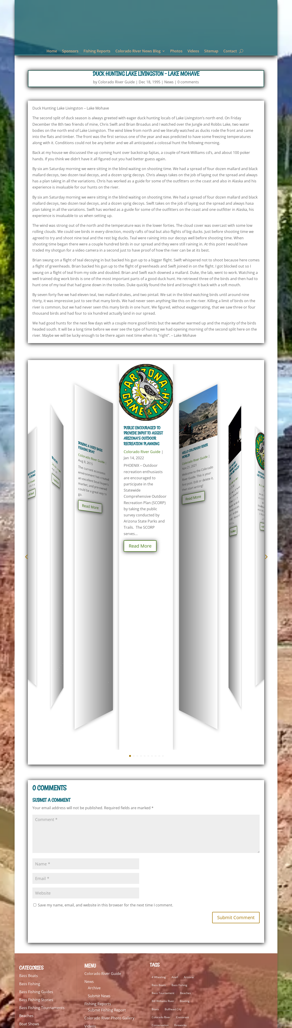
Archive (94, 795)
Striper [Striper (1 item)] (177, 961)
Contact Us (93, 841)
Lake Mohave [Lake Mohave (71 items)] (160, 889)
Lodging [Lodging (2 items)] (184, 913)
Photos (176, 51)
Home (52, 51)
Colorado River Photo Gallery (109, 825)
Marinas (26, 935)
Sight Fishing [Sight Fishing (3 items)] (160, 945)
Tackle (24, 983)
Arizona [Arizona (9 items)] (189, 785)
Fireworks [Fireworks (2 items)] (180, 833)
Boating (25, 839)
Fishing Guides (31, 871)
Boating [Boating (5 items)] (185, 809)
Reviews (26, 975)
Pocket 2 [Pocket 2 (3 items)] (179, 929)
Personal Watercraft (36, 959)
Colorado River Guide (116, 83)
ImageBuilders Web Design (70, 1021)
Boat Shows (29, 831)
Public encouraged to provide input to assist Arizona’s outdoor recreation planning (143, 436)
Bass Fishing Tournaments (42, 815)
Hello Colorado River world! (195, 436)
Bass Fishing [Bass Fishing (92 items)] (179, 793)
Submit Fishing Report (107, 817)
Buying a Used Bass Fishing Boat (90, 435)
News (169, 83)
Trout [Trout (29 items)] (170, 969)
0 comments (188, 83)
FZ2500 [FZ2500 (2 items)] (180, 849)
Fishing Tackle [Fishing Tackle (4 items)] (160, 849)
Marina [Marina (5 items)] (192, 921)
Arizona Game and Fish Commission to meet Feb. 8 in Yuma (263, 443)
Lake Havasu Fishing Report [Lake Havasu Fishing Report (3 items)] (169, 873)
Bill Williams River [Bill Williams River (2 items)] (163, 809)
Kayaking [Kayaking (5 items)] (157, 865)
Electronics (28, 863)
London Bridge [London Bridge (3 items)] (161, 921)
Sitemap (211, 51)
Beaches (26, 823)
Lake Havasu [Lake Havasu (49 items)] (177, 865)
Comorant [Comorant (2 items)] (182, 825)
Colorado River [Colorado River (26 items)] (161, 825)
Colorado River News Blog (138, 51)
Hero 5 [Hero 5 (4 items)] (156, 857)
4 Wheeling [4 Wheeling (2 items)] (159, 785)
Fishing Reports (96, 51)
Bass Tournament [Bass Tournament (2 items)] (163, 801)
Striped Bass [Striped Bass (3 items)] (160, 961)
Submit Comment (236, 725)
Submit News (99, 803)
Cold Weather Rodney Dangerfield (30, 442)
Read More (31, 461)
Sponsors (70, 51)
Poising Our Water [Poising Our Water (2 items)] (163, 937)
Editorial (26, 855)
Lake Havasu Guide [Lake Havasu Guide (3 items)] (164, 881)
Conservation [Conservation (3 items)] (160, 833)
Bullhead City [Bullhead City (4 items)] (173, 817)
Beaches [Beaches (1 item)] (185, 801)
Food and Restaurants (38, 903)
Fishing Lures (30, 879)
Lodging (26, 927)
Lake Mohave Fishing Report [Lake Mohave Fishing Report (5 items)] (169, 897)
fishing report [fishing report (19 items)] (181, 841)
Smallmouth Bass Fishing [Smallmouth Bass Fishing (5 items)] (167, 953)
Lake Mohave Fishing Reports (44, 919)
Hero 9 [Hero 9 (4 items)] (184, 857)
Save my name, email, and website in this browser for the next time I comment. (105, 712)
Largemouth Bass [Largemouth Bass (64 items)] (163, 905)
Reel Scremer (55, 436)
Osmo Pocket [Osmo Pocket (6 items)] (160, 929)
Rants (24, 967)
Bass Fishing (29, 791)
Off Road (26, 951)
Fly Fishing (28, 895)
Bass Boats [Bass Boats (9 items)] (159, 793)
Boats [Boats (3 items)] (155, 817)
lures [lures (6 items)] (179, 921)
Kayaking (26, 911)
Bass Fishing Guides (36, 799)
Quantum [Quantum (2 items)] (186, 937)
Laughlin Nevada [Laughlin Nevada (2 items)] (162, 913)
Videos (193, 51)
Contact (230, 51)
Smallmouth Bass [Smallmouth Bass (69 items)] (184, 945)
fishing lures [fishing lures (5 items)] (159, 841)
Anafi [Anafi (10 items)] (175, 785)
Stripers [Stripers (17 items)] (157, 969)
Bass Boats (28, 783)
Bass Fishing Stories (36, 807)
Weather (26, 999)
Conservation (30, 847)
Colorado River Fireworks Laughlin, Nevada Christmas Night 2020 (234, 444)
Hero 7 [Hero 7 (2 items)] (170, 857)
